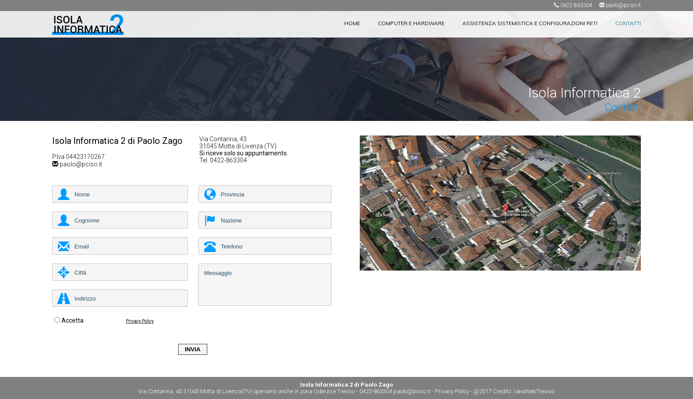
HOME (352, 23)
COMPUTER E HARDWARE (411, 23)
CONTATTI (628, 23)
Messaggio (264, 284)
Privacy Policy (140, 321)
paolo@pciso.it (623, 5)
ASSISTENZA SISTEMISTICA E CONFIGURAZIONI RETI (530, 23)
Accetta (72, 320)
